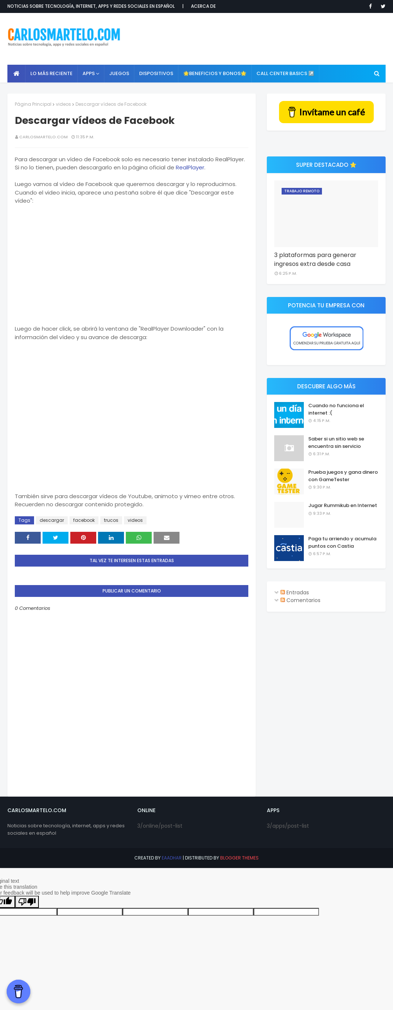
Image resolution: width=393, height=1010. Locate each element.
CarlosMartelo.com (43, 137)
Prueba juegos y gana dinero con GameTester (343, 476)
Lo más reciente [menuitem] (51, 73)
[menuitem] (16, 73)
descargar (52, 520)
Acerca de (203, 6)
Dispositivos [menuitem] (156, 73)
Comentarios (300, 600)
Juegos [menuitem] (119, 73)
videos (63, 104)
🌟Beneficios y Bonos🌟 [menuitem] (214, 73)
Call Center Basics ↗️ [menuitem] (285, 73)
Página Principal (33, 104)
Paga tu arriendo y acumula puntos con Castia (342, 542)
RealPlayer (190, 167)
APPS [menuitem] (89, 73)
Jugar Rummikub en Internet (342, 505)
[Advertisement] (255, 38)
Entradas (295, 592)
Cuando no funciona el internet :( (336, 409)
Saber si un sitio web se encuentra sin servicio (336, 442)
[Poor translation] (27, 902)
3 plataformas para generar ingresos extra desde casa (315, 259)
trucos (111, 520)
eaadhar (172, 858)
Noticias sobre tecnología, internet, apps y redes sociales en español (91, 6)
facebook (84, 520)
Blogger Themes (239, 858)
